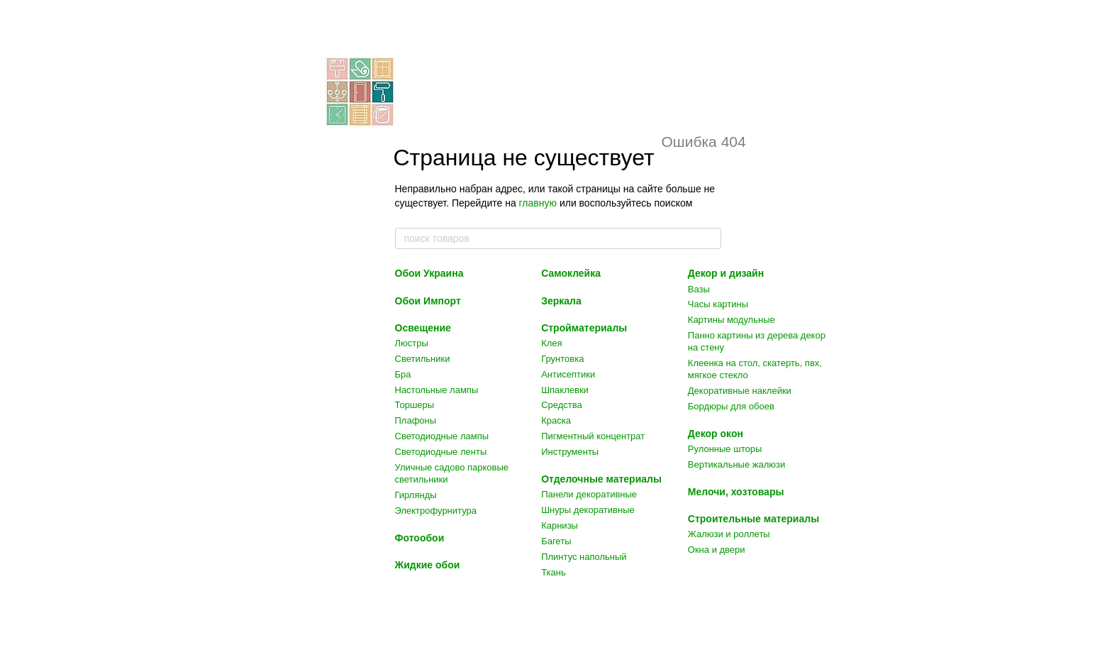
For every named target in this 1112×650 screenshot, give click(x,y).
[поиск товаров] (710, 238)
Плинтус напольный (583, 556)
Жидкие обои (427, 565)
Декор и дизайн (726, 273)
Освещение (423, 328)
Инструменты (570, 451)
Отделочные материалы (601, 479)
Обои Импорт (428, 301)
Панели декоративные (589, 494)
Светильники (422, 358)
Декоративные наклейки (739, 390)
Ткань (553, 572)
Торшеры (415, 405)
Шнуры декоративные (588, 510)
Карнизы (559, 525)
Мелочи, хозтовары (736, 491)
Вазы (699, 289)
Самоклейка (571, 273)
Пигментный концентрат (593, 436)
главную (538, 203)
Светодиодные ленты (441, 451)
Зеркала (561, 301)
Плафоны (416, 420)
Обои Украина (429, 273)
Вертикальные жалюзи (736, 464)
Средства (561, 405)
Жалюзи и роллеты (729, 534)
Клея (551, 343)
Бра (403, 374)
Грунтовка (562, 358)
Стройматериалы (584, 328)
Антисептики (568, 374)
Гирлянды (416, 495)
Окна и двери (716, 549)
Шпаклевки (565, 390)
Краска (556, 420)
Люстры (411, 343)
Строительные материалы (753, 518)
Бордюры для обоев (731, 406)
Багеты (556, 541)
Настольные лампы (437, 390)
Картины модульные (731, 319)
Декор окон (715, 433)
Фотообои (420, 538)
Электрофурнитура (436, 510)
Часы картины (718, 304)
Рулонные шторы (725, 449)
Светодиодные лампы (442, 436)
